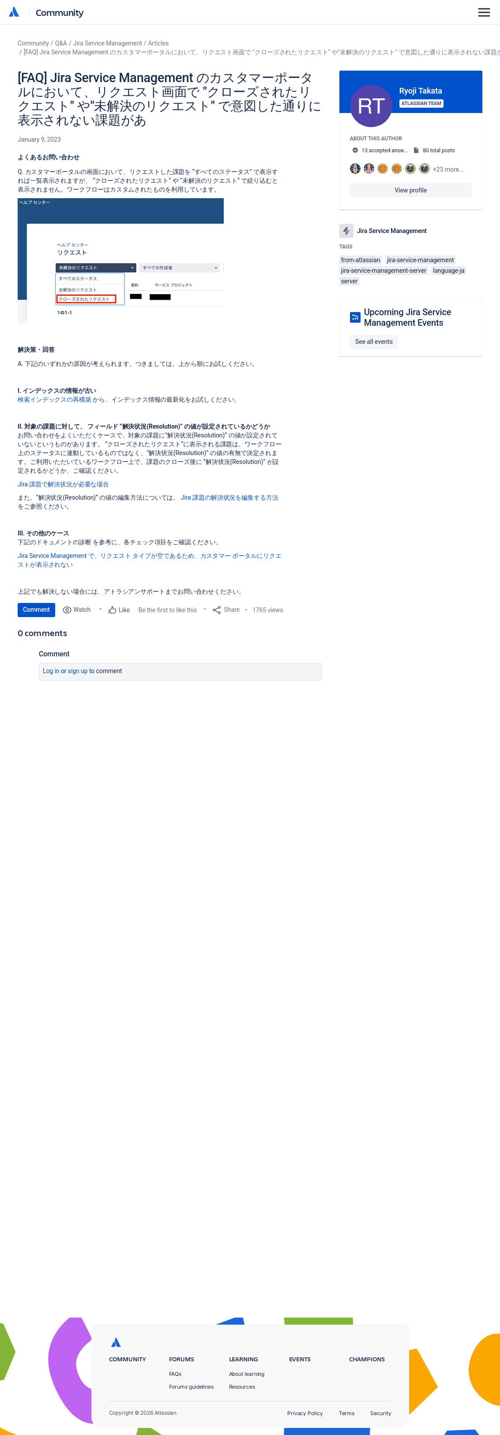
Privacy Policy (305, 1413)
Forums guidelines (191, 1386)
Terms (347, 1413)
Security (380, 1413)
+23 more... (448, 169)
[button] (121, 260)
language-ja (448, 270)
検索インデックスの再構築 (54, 399)
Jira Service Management (107, 43)
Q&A (61, 43)
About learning (247, 1374)
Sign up (78, 670)
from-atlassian (360, 260)
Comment (36, 609)
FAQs (175, 1374)
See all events (374, 341)
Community (60, 12)
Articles (158, 43)
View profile (411, 190)
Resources (242, 1386)
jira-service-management (420, 260)
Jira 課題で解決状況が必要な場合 (63, 484)
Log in (51, 670)
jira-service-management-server (383, 270)
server (349, 281)
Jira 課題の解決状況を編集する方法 (229, 497)
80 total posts (439, 150)
